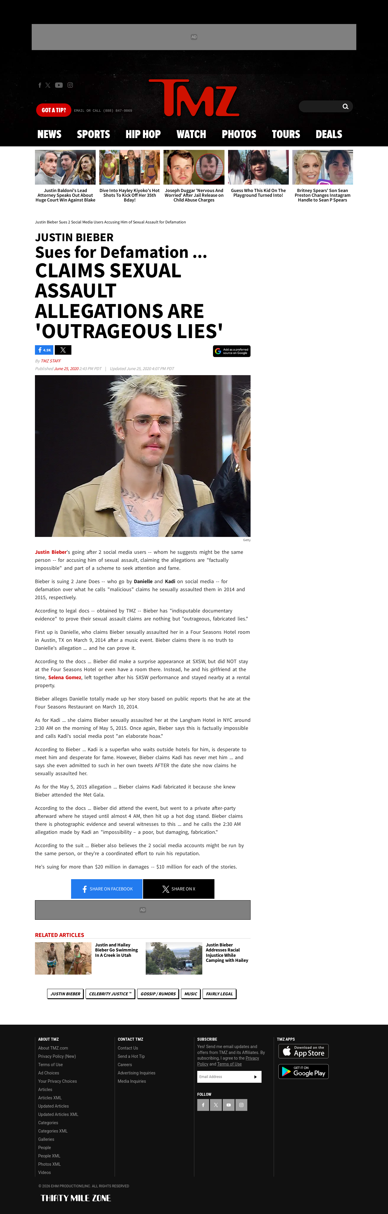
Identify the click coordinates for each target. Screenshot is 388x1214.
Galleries (46, 1139)
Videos (44, 1172)
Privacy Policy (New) (57, 1056)
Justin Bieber (65, 994)
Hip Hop (143, 135)
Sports (93, 135)
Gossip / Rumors (157, 994)
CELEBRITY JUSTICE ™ (110, 994)
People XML (49, 1156)
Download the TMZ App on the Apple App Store (303, 1051)
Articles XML (50, 1097)
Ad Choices (48, 1073)
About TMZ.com (53, 1048)
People (44, 1147)
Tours (286, 135)
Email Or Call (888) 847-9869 (103, 111)
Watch (191, 135)
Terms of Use (50, 1064)
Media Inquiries (132, 1081)
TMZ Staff (50, 361)
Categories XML (53, 1131)
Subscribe (256, 1077)
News (49, 135)
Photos (239, 135)
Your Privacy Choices (57, 1081)
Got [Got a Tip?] (54, 110)
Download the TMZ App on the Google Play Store (303, 1071)
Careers (125, 1064)
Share (107, 889)
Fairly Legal (219, 994)
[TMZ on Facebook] (40, 85)
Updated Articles (53, 1106)
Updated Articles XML (58, 1114)
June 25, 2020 (66, 368)
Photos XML (49, 1164)
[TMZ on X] (49, 85)
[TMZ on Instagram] (70, 85)
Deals (329, 135)
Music (190, 994)
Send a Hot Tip (131, 1056)
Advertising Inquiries (136, 1073)
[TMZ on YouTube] (229, 1105)
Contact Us (128, 1048)
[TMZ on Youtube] (59, 85)
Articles (45, 1089)
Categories (48, 1122)
